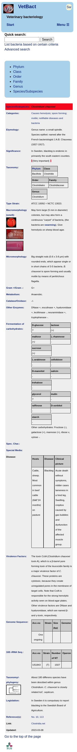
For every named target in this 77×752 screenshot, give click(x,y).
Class (17, 71)
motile (34, 118)
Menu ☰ (63, 24)
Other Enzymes (14, 307)
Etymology (12, 129)
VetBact (27, 6)
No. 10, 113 (37, 717)
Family (18, 81)
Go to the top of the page (23, 736)
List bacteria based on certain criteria (31, 44)
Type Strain (12, 203)
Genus (18, 86)
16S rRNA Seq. (14, 652)
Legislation (12, 700)
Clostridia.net (38, 723)
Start (10, 24)
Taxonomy (12, 167)
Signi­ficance (13, 151)
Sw (69, 7)
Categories (12, 113)
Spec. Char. (12, 443)
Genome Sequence (17, 622)
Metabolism (12, 294)
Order (17, 76)
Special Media (14, 450)
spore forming (59, 113)
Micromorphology (16, 256)
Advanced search (17, 49)
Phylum (18, 67)
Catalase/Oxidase (16, 301)
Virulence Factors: (16, 556)
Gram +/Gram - (14, 288)
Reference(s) (13, 717)
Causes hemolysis (41, 113)
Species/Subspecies (28, 91)
